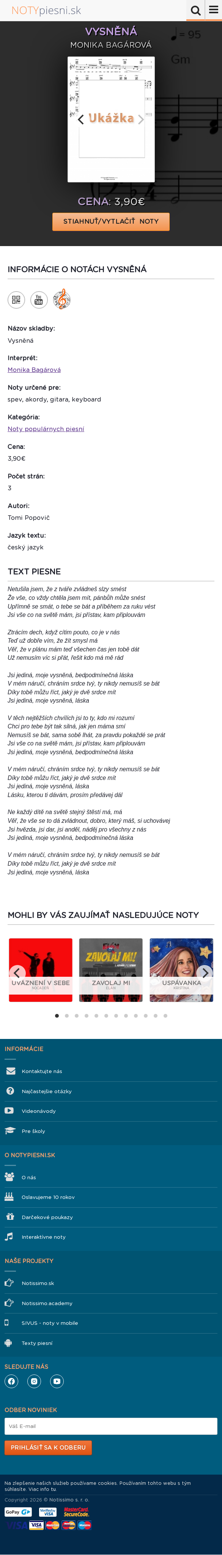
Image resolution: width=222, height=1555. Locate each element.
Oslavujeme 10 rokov (48, 1197)
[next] (140, 119)
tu (53, 1489)
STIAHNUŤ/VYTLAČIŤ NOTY (111, 221)
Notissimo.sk (38, 1283)
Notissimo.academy (47, 1303)
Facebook (11, 1381)
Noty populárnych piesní (46, 429)
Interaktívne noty (44, 1237)
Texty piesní (37, 1343)
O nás (29, 1177)
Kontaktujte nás (42, 1071)
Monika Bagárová (34, 369)
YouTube (57, 1381)
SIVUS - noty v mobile (50, 1323)
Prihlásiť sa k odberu (48, 1448)
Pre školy (33, 1131)
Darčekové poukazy (47, 1217)
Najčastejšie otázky (47, 1091)
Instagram (34, 1381)
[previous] (82, 119)
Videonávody (39, 1111)
